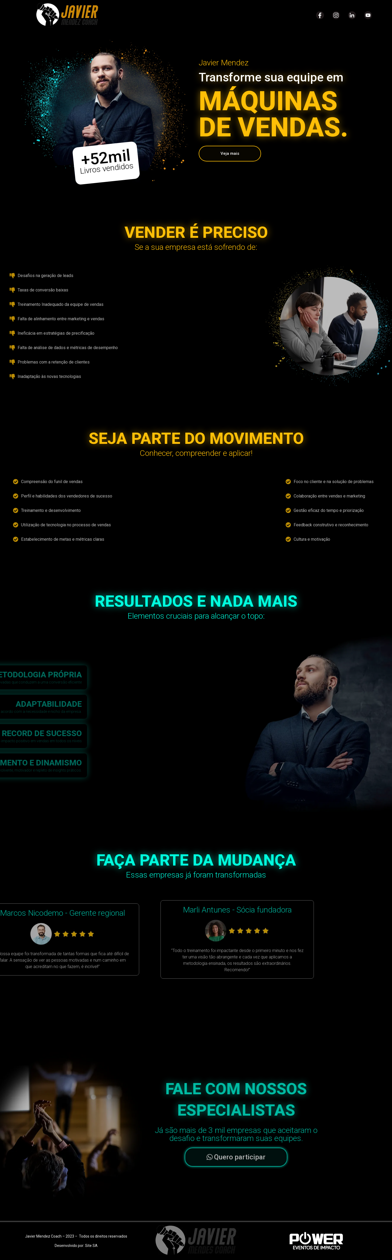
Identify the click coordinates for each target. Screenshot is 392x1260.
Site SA (91, 1245)
